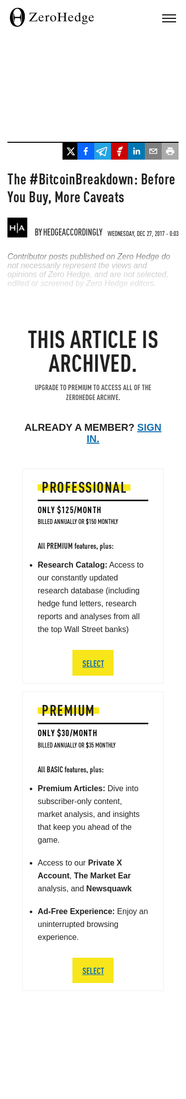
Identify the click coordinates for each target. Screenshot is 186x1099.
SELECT (93, 970)
